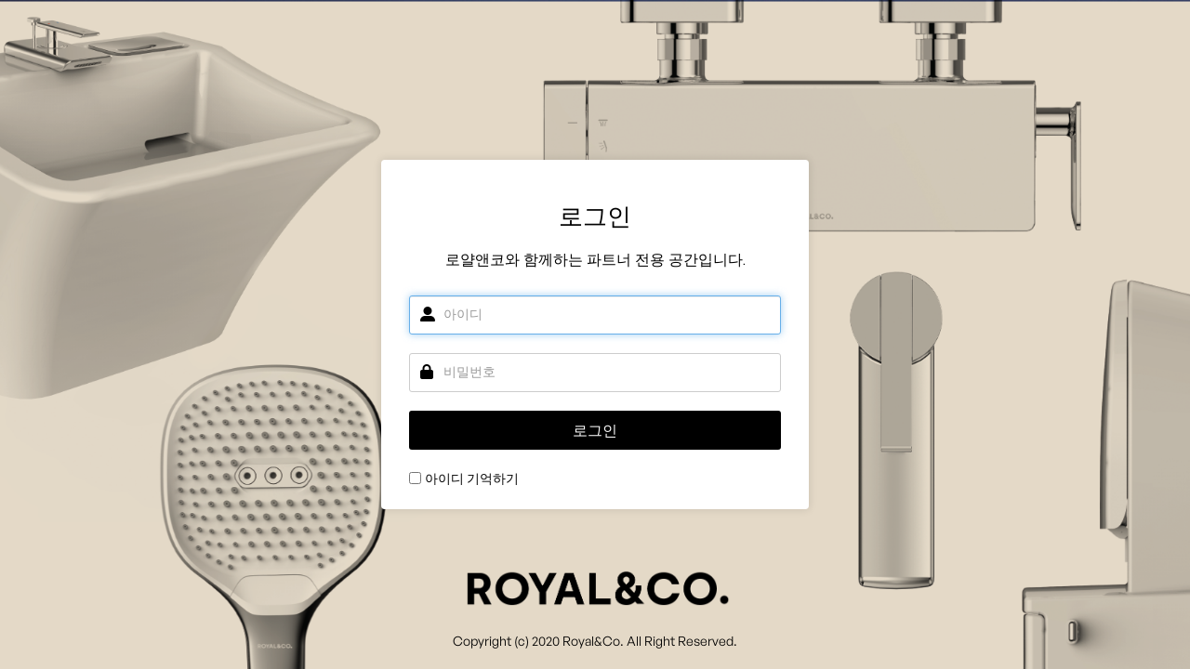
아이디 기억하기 (472, 479)
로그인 (595, 431)
